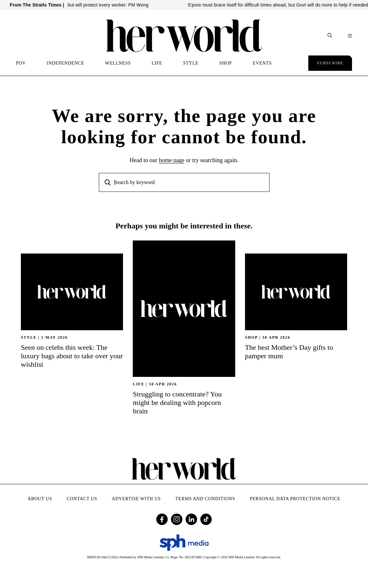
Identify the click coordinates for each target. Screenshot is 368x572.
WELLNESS (118, 63)
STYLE (190, 63)
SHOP (225, 63)
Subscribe (330, 63)
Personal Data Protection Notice (295, 498)
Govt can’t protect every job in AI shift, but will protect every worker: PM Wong (106, 5)
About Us (40, 498)
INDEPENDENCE (65, 63)
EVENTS (262, 63)
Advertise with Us (136, 498)
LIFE (157, 63)
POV (21, 63)
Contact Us (82, 498)
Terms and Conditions (205, 498)
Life (138, 384)
